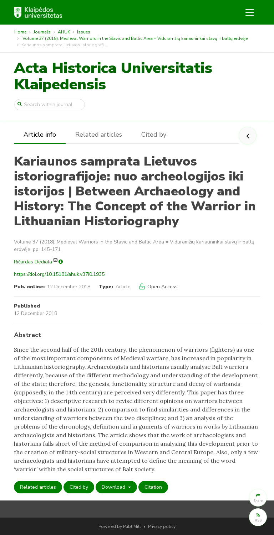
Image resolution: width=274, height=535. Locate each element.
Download (114, 487)
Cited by (153, 134)
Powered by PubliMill (119, 526)
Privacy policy (162, 526)
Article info (40, 134)
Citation (153, 487)
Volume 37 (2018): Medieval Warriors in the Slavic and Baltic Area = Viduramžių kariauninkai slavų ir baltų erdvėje (135, 38)
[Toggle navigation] (250, 12)
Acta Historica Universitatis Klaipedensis (113, 76)
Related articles (98, 134)
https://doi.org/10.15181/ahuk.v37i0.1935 (59, 274)
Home (20, 32)
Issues (83, 32)
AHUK (64, 32)
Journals (42, 32)
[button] (258, 498)
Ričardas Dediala (33, 261)
